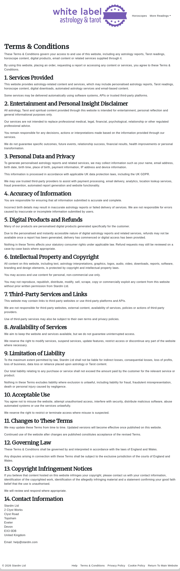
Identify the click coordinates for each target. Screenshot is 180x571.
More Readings (159, 15)
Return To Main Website (163, 565)
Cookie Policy (136, 565)
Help (75, 565)
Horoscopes (139, 15)
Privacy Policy (116, 565)
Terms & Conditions (92, 565)
